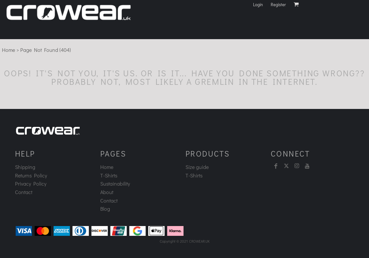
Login (258, 4)
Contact (23, 192)
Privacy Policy (30, 183)
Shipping (25, 166)
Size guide (197, 166)
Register (278, 4)
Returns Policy (31, 175)
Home (8, 49)
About (106, 192)
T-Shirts (108, 175)
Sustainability (115, 183)
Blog (105, 208)
